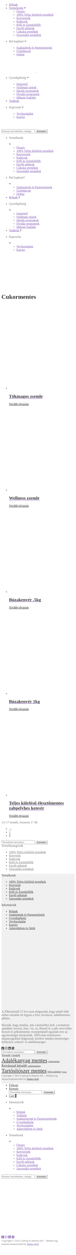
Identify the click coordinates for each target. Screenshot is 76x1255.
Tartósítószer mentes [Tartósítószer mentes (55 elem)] (23, 1071)
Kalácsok (14, 858)
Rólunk (13, 911)
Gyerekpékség (17, 918)
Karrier (13, 924)
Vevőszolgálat (17, 921)
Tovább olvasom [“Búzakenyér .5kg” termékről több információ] (19, 607)
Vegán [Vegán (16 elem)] (64, 1072)
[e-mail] (13, 1048)
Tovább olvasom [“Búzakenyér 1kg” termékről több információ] (19, 709)
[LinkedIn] (9, 1048)
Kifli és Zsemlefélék (21, 862)
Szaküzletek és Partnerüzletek (27, 914)
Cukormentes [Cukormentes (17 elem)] (54, 1061)
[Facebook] (2, 1048)
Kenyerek (15, 855)
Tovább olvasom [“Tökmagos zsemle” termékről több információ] (19, 404)
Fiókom (13, 1085)
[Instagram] (6, 1048)
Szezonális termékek (21, 869)
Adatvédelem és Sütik (22, 928)
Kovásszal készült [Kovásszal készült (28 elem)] (14, 1065)
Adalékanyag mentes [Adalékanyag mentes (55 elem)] (24, 1060)
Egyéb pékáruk (18, 865)
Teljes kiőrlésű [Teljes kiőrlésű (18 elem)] (54, 1071)
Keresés (41, 131)
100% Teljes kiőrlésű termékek (27, 852)
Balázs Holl (33, 1079)
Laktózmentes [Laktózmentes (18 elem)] (34, 1066)
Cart (12, 1095)
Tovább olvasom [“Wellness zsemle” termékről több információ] (19, 506)
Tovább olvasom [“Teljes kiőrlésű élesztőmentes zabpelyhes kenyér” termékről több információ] (19, 816)
